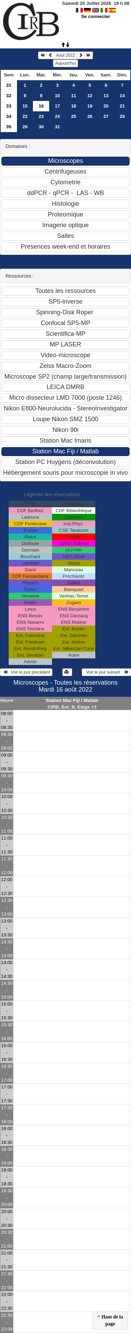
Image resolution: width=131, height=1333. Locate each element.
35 (8, 126)
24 (57, 116)
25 (73, 116)
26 (90, 116)
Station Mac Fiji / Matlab (72, 700)
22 (25, 116)
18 (73, 106)
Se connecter (95, 16)
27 (105, 116)
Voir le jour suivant (106, 672)
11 (73, 95)
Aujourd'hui (65, 63)
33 (8, 106)
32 (8, 95)
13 (105, 95)
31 (8, 85)
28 (122, 116)
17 (57, 106)
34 (8, 116)
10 (57, 95)
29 (25, 126)
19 (90, 106)
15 (25, 106)
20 (105, 106)
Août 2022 (65, 55)
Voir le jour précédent (26, 672)
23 (41, 116)
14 (122, 95)
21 (122, 106)
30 (41, 126)
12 (90, 95)
